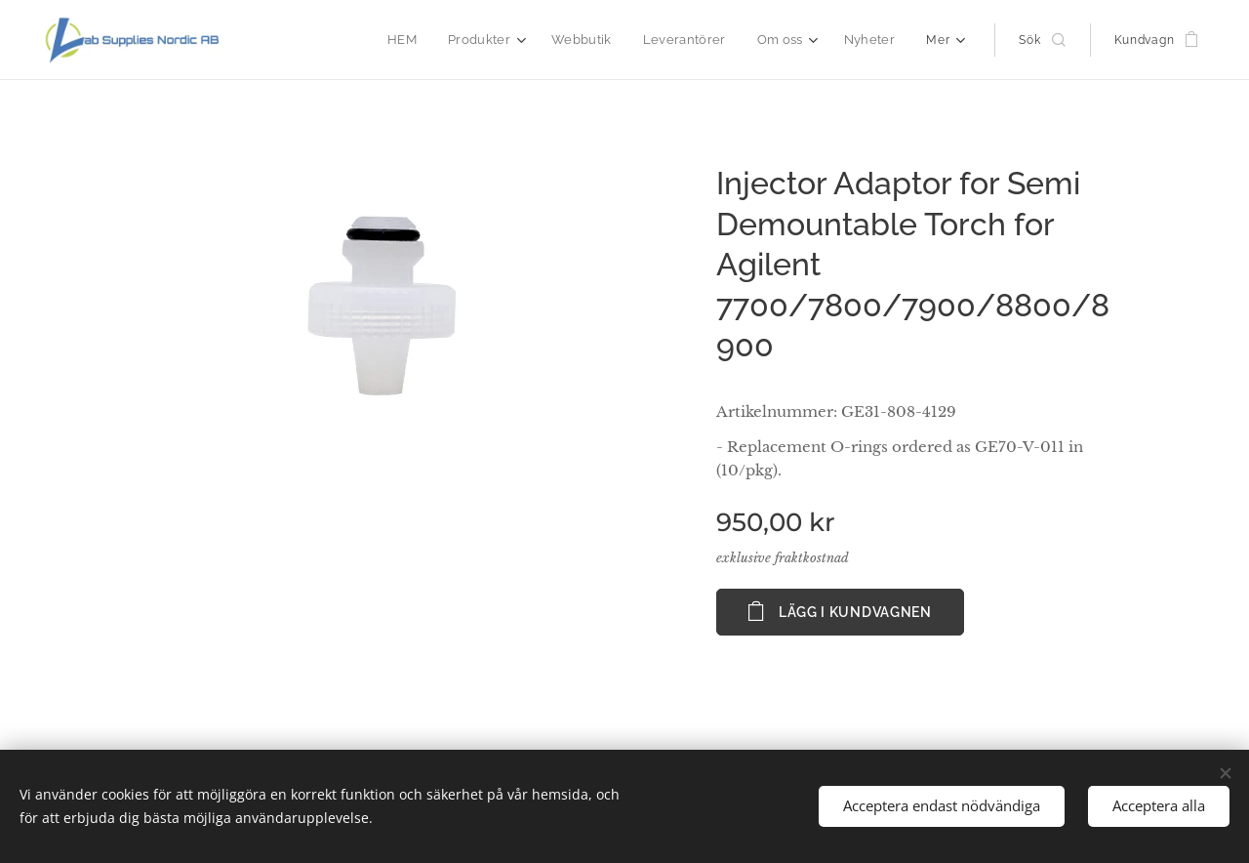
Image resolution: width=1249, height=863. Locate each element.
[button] (1041, 40)
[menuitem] (423, 40)
